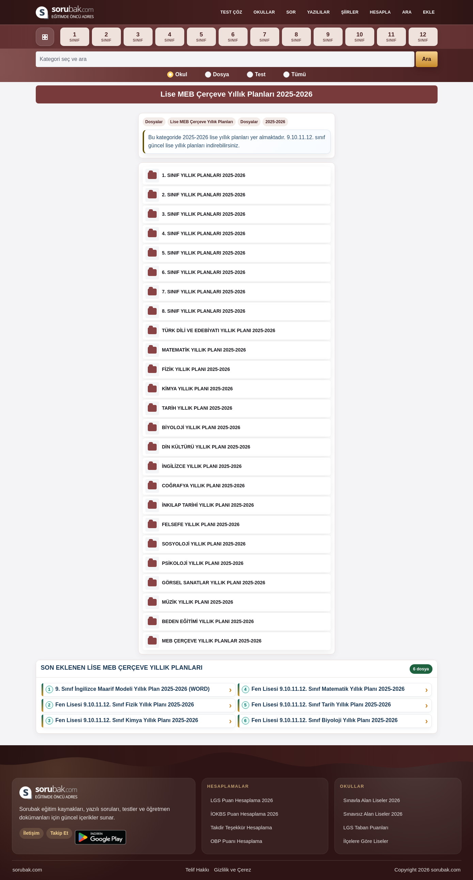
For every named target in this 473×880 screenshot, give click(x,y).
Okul (177, 74)
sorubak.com (27, 870)
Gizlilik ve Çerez (232, 870)
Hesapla (380, 12)
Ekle (429, 12)
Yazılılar (318, 12)
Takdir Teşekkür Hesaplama (241, 827)
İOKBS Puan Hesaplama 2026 (244, 814)
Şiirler (350, 12)
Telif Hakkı (197, 870)
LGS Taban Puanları (365, 827)
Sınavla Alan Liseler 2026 (371, 800)
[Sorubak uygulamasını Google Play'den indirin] (100, 837)
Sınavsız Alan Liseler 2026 (372, 814)
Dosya (217, 74)
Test (256, 74)
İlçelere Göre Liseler (365, 841)
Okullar (264, 12)
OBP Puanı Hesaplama (236, 841)
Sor (291, 12)
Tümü (294, 74)
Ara (407, 12)
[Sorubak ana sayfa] (65, 12)
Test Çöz (231, 12)
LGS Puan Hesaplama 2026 (241, 800)
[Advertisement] (83, 215)
